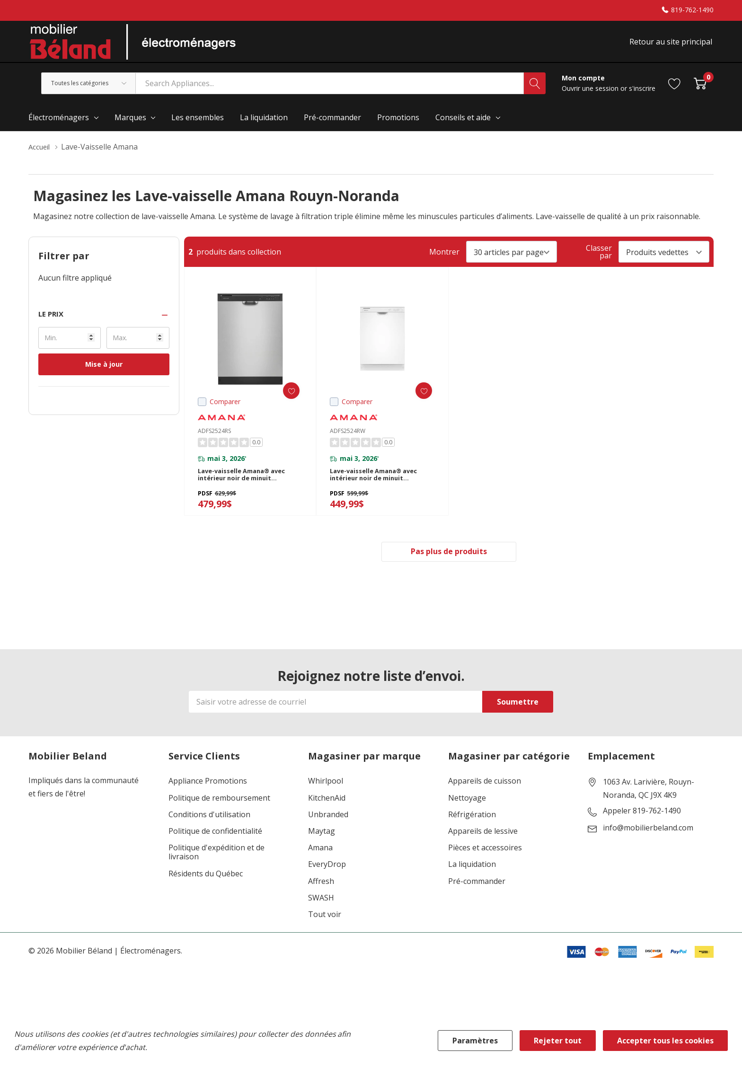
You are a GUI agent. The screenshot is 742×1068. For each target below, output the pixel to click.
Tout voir (324, 931)
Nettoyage (467, 814)
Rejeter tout (558, 1040)
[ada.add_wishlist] (285, 398)
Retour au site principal (672, 46)
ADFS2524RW (347, 439)
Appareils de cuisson (484, 797)
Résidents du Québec (205, 889)
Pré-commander (476, 897)
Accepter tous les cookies (665, 1040)
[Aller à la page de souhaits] (674, 90)
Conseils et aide (463, 125)
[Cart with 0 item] (700, 90)
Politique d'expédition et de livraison (216, 869)
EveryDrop (327, 880)
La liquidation (472, 880)
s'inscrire (642, 95)
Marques (130, 125)
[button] (103, 321)
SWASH (321, 914)
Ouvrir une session (591, 95)
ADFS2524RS (214, 439)
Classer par (599, 259)
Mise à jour (104, 371)
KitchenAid (326, 814)
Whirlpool (325, 797)
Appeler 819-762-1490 (642, 827)
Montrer (444, 259)
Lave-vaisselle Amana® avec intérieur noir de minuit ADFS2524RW (379, 486)
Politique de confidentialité (215, 847)
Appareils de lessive (483, 847)
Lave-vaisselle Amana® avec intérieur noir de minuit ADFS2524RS (247, 486)
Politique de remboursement (219, 814)
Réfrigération (472, 831)
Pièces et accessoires (485, 864)
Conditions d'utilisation (209, 831)
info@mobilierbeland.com (648, 844)
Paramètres (475, 1040)
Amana (320, 864)
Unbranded (328, 831)
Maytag (321, 847)
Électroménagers (58, 125)
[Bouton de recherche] (535, 91)
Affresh (321, 897)
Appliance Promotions (207, 797)
